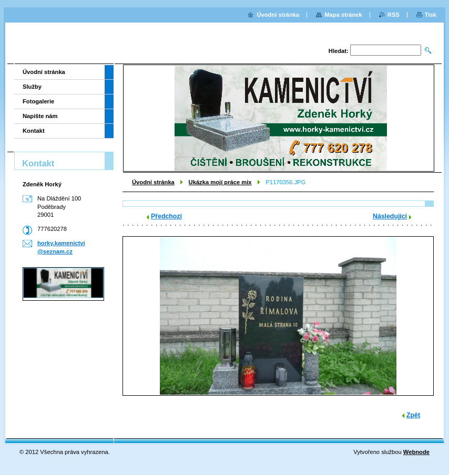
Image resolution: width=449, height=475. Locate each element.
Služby (32, 86)
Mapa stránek (343, 15)
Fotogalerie (38, 101)
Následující (390, 216)
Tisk (430, 15)
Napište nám (40, 116)
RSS (393, 15)
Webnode (416, 452)
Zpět (413, 415)
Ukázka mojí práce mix (220, 182)
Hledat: (339, 51)
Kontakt (34, 131)
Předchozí (166, 216)
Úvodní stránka (153, 182)
